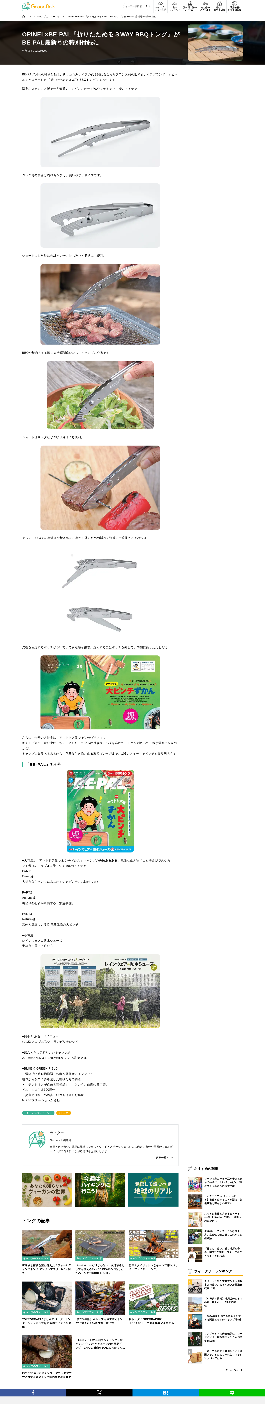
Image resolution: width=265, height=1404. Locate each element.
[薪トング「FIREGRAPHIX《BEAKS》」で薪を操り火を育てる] (154, 1283)
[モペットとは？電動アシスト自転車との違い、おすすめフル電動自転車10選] (195, 1283)
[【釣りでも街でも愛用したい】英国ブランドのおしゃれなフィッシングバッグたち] (195, 1353)
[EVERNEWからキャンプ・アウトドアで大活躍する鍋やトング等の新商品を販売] (47, 1337)
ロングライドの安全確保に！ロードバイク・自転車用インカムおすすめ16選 (223, 1341)
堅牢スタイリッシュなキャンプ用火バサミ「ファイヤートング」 (153, 1267)
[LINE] (232, 1397)
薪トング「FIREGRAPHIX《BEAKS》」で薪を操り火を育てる (151, 1321)
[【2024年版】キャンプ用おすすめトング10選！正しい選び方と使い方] (100, 1283)
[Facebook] (33, 1397)
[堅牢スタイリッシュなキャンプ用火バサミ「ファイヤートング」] (154, 1229)
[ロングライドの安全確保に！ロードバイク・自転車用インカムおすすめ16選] (195, 1335)
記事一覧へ (162, 1157)
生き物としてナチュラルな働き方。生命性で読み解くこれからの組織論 (223, 1239)
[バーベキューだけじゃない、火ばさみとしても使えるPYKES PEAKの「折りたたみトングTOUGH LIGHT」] (100, 1229)
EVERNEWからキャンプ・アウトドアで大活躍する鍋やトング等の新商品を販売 (47, 1375)
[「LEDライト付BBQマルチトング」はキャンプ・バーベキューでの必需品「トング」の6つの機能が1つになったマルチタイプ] (100, 1337)
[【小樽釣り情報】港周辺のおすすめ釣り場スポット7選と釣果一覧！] (195, 1300)
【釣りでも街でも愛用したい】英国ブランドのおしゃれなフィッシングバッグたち (223, 1359)
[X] (99, 1397)
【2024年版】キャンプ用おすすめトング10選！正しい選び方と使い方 (99, 1321)
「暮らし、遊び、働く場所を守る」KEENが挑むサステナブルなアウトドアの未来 (223, 1256)
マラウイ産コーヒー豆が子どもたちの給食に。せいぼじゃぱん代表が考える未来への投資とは (223, 1186)
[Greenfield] (38, 4)
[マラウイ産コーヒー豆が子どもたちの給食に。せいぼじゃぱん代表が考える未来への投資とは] (195, 1180)
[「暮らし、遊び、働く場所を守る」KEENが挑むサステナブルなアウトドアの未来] (195, 1250)
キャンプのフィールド (36, 1258)
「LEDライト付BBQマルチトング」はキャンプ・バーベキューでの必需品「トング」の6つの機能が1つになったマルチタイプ (100, 1377)
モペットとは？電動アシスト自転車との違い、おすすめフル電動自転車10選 (223, 1289)
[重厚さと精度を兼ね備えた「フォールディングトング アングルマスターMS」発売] (47, 1229)
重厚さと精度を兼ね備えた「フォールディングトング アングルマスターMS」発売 (46, 1269)
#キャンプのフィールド (38, 1113)
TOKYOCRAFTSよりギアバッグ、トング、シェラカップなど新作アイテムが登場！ (46, 1323)
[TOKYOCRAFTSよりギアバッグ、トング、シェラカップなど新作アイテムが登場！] (47, 1283)
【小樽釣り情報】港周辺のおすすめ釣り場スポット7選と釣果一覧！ (223, 1306)
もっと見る (232, 1373)
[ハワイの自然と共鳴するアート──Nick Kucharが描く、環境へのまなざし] (195, 1215)
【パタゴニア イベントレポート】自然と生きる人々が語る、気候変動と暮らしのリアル (223, 1204)
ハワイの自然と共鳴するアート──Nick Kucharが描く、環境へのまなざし (222, 1221)
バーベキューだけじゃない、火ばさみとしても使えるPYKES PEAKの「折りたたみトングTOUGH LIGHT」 (100, 1269)
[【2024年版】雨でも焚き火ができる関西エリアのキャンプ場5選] (195, 1318)
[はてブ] (165, 1397)
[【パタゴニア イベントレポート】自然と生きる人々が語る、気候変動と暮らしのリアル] (195, 1198)
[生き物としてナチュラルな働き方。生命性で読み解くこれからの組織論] (195, 1233)
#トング (63, 1113)
